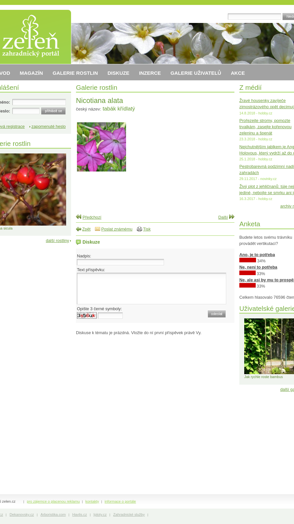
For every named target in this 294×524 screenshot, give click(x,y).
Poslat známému (116, 229)
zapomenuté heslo (48, 126)
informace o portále (120, 501)
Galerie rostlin (96, 87)
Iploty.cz (100, 514)
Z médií (250, 87)
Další (223, 217)
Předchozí (92, 217)
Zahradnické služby (129, 514)
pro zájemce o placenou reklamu (53, 501)
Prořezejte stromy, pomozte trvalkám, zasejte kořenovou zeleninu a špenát (265, 126)
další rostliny (57, 240)
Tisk (147, 229)
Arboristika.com (53, 514)
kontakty (92, 501)
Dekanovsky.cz (21, 514)
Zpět (86, 229)
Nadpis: (84, 255)
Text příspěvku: (91, 269)
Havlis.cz (79, 514)
